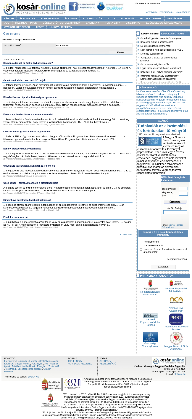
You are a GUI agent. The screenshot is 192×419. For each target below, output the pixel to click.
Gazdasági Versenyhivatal (150, 344)
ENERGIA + (92, 22)
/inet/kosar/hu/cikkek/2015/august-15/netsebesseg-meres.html (30, 227)
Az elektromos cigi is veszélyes (155, 64)
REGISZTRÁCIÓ (107, 363)
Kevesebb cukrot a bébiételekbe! (156, 42)
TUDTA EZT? (112, 22)
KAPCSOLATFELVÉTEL (80, 363)
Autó (55, 361)
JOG (6, 22)
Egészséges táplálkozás (30, 369)
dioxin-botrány (145, 94)
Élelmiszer (9, 361)
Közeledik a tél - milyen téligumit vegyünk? (161, 72)
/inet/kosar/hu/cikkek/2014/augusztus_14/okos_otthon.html (29, 193)
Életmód (33, 361)
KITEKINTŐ (127, 18)
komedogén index (175, 99)
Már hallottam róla (153, 245)
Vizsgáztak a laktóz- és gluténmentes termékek (158, 58)
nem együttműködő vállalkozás (161, 104)
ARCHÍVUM (105, 361)
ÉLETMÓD (71, 18)
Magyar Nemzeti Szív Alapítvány (176, 346)
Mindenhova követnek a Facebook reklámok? (27, 200)
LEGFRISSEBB (150, 33)
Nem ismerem (151, 241)
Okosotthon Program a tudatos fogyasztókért (27, 131)
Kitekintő (8, 363)
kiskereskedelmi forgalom (151, 99)
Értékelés (175, 201)
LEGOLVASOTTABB (173, 33)
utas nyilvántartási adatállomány (162, 112)
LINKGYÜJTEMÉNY (60, 27)
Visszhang (11, 369)
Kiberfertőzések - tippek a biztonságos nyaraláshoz (30, 97)
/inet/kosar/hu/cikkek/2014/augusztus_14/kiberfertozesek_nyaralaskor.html (36, 107)
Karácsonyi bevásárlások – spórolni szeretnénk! (28, 114)
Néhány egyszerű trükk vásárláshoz (22, 148)
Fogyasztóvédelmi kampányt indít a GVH (160, 82)
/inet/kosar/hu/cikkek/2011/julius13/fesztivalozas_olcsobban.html (31, 159)
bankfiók (156, 91)
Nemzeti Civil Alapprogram (176, 308)
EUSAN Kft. (33, 376)
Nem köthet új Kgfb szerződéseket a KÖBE (161, 49)
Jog (46, 363)
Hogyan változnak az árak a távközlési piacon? (28, 63)
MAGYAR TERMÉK (151, 18)
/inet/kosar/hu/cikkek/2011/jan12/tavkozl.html (23, 73)
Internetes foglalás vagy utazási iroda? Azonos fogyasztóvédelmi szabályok (159, 77)
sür (180, 108)
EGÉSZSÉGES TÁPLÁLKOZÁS (164, 22)
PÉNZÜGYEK (175, 18)
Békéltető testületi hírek (23, 366)
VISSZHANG (133, 22)
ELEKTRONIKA (50, 18)
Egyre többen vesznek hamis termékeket (160, 68)
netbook (170, 105)
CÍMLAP (9, 18)
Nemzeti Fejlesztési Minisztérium (176, 289)
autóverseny (144, 91)
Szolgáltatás (45, 361)
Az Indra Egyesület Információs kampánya (161, 38)
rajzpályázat (144, 108)
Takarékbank (163, 110)
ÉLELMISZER (27, 18)
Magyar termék (22, 363)
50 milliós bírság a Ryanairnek (155, 45)
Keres (120, 52)
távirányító (177, 110)
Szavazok (163, 266)
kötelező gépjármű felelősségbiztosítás (158, 102)
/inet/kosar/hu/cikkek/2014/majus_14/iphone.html (24, 176)
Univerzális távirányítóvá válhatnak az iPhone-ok (29, 166)
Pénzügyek (36, 363)
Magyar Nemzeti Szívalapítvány (172, 226)
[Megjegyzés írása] (177, 259)
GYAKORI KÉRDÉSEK (17, 27)
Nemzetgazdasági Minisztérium (150, 292)
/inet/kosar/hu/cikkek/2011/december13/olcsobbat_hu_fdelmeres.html (33, 124)
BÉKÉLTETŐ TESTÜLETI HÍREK (61, 22)
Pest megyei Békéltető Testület (176, 327)
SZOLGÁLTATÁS (92, 18)
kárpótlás (178, 96)
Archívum (151, 12)
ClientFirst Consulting (173, 91)
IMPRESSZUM (75, 361)
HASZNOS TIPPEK (26, 22)
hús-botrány (165, 96)
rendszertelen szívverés (164, 108)
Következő (126, 234)
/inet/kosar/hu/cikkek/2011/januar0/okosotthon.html (25, 142)
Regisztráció (165, 12)
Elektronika (21, 361)
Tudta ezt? (54, 366)
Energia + (42, 366)
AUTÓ (111, 18)
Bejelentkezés (182, 12)
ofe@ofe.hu (179, 374)
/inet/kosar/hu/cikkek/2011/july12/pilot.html (22, 90)
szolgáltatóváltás (146, 110)
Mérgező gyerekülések (151, 53)
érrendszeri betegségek (166, 94)
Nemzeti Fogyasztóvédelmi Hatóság (150, 321)
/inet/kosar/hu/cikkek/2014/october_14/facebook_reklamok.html (31, 210)
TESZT (40, 27)
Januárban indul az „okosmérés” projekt (24, 80)
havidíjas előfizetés (147, 96)
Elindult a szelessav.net (15, 217)
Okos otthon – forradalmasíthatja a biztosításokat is (30, 183)
